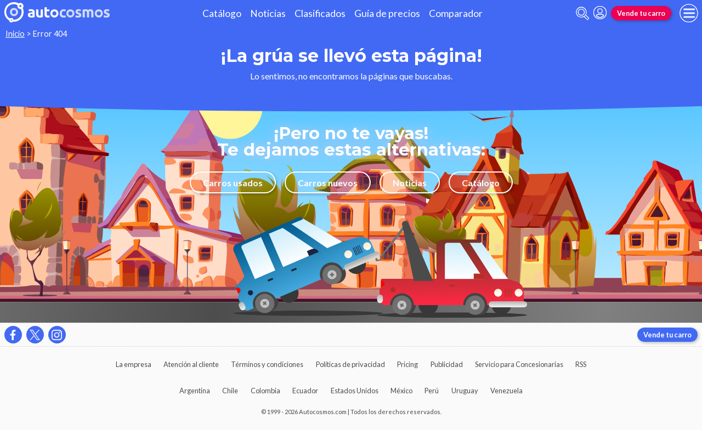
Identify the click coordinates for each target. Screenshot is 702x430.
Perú (431, 390)
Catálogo (221, 13)
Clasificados (320, 13)
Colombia (265, 390)
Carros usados (233, 182)
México (401, 390)
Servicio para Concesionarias (519, 364)
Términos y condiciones (267, 364)
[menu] (689, 13)
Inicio (15, 33)
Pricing (407, 364)
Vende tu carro (641, 13)
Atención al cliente (191, 364)
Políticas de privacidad (350, 364)
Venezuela (506, 390)
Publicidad (447, 364)
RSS (580, 364)
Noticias (268, 13)
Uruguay (464, 390)
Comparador (456, 13)
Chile (230, 390)
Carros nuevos (328, 182)
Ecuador (305, 390)
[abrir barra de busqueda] (582, 13)
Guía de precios (387, 13)
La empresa (133, 364)
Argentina (194, 390)
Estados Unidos (354, 390)
